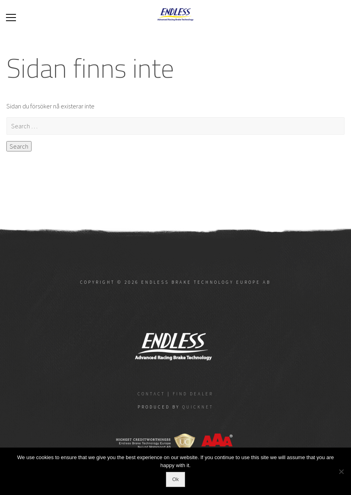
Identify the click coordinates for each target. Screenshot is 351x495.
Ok (175, 479)
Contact (151, 394)
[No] (341, 471)
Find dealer (193, 394)
